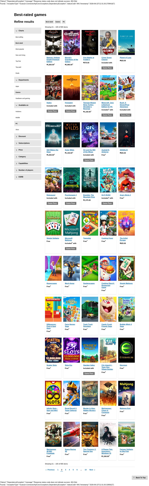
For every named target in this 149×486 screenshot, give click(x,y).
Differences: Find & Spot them (51, 326)
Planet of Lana (125, 58)
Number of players (24, 170)
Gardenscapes (89, 283)
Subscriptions (23, 143)
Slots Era (68, 365)
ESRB (19, 177)
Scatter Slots (52, 365)
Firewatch (69, 103)
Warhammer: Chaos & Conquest (107, 410)
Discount (21, 136)
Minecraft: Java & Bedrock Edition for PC (108, 105)
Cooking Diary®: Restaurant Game (108, 285)
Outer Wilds (69, 150)
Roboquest (51, 195)
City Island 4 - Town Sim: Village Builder (107, 367)
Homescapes (52, 283)
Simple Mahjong (126, 283)
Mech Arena (69, 283)
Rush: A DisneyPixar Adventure (124, 105)
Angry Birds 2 (125, 195)
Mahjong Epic (125, 408)
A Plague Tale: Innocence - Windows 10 (107, 451)
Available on (22, 105)
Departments (22, 80)
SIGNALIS (124, 150)
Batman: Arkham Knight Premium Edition (53, 59)
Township (87, 238)
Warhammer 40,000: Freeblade (51, 451)
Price (19, 150)
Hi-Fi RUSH (106, 195)
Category (21, 157)
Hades (49, 103)
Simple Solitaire (53, 238)
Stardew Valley (89, 365)
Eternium (123, 365)
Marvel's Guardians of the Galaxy (71, 59)
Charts (20, 31)
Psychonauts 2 (71, 195)
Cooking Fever (107, 238)
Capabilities (22, 163)
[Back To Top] (140, 478)
